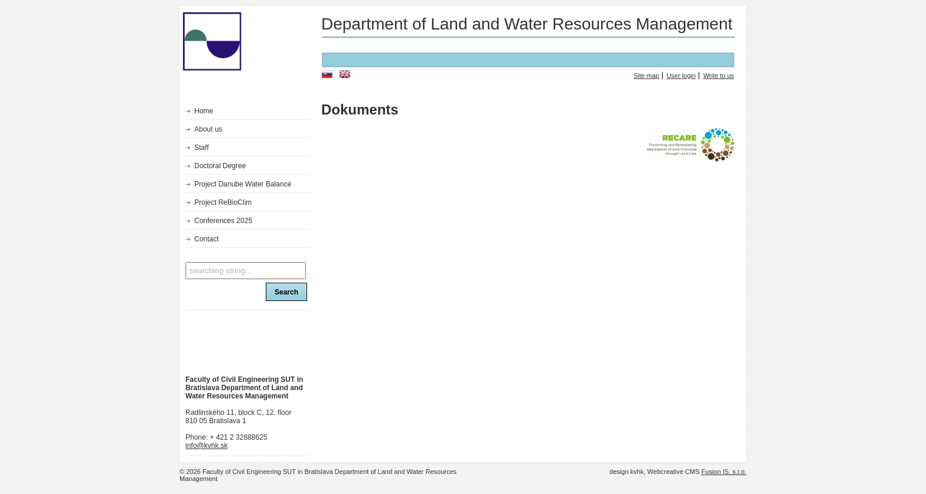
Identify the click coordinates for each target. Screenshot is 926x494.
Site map (646, 75)
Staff (201, 147)
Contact (206, 239)
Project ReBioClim (223, 202)
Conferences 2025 (223, 221)
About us (208, 129)
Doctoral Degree (220, 166)
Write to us (718, 75)
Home (203, 111)
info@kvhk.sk (206, 445)
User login (681, 75)
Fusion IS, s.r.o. (724, 471)
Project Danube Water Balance (242, 184)
